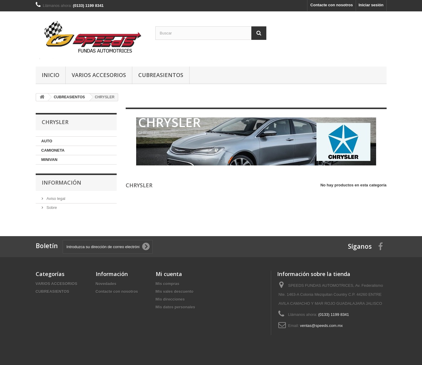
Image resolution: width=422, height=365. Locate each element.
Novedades (106, 283)
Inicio (50, 75)
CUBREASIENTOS (160, 75)
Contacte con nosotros (331, 5)
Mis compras (167, 283)
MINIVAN (49, 159)
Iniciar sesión (370, 5)
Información (61, 182)
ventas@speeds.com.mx (321, 325)
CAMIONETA (53, 150)
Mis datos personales (175, 307)
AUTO (46, 141)
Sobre (51, 207)
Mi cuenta (169, 273)
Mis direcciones (170, 299)
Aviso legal (55, 198)
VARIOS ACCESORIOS (99, 75)
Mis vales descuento (174, 291)
